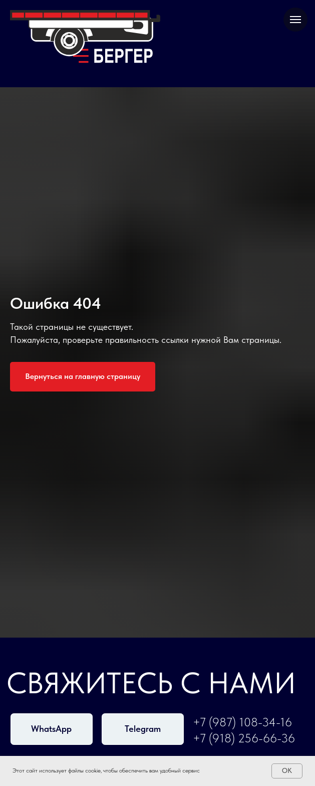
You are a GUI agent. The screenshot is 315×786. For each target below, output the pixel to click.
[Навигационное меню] (295, 19)
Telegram (143, 728)
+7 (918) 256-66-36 (244, 738)
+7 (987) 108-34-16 (242, 722)
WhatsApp (51, 728)
